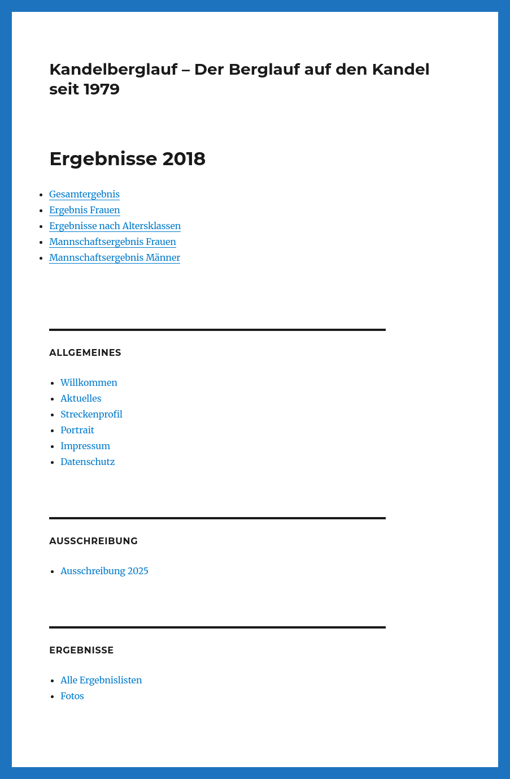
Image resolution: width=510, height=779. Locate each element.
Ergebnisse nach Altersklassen (115, 225)
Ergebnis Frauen (84, 210)
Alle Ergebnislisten (101, 680)
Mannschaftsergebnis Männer (114, 257)
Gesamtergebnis (84, 194)
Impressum (85, 445)
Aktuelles (80, 398)
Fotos (72, 695)
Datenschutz (87, 461)
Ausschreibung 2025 (104, 570)
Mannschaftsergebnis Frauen (112, 241)
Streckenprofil (91, 414)
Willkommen (88, 382)
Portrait (77, 430)
